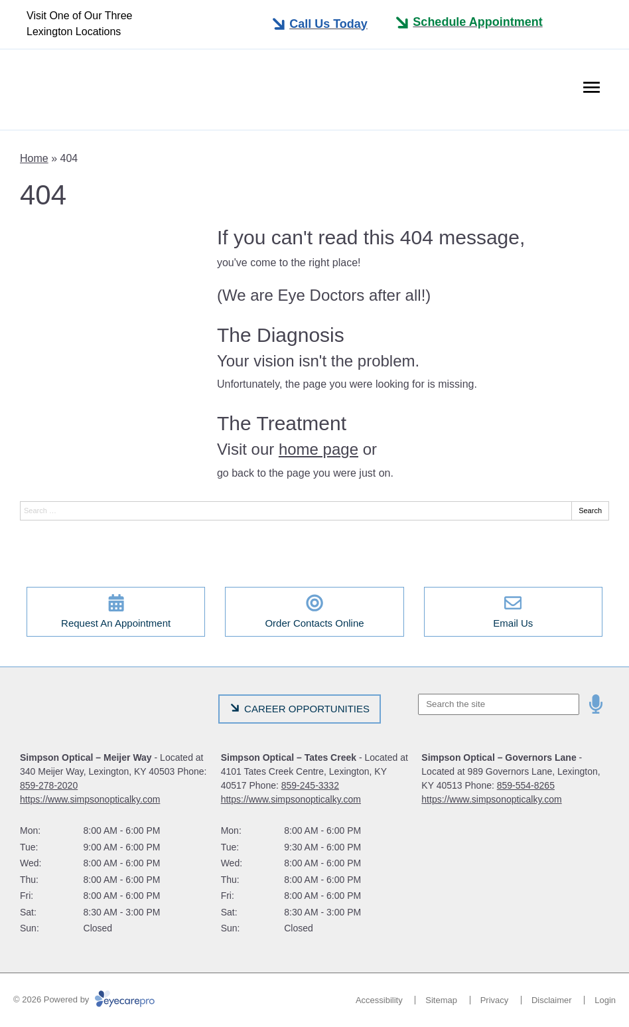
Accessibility (379, 1000)
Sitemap (441, 1000)
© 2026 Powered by (84, 999)
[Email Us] (513, 612)
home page (318, 449)
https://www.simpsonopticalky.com (90, 799)
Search (590, 510)
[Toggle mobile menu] (319, 24)
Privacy (494, 1000)
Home (34, 158)
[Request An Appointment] (116, 612)
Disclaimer (551, 1000)
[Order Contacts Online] (314, 612)
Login (605, 1000)
